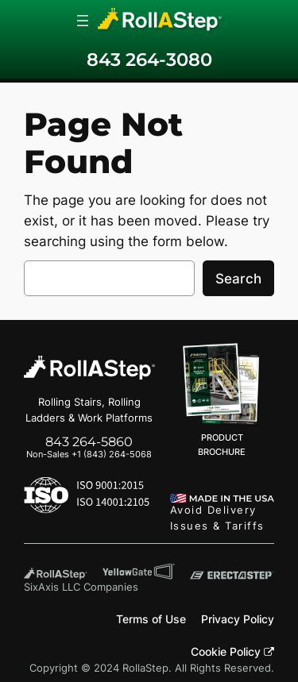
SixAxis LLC (52, 587)
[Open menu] (82, 20)
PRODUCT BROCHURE (222, 400)
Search (238, 279)
